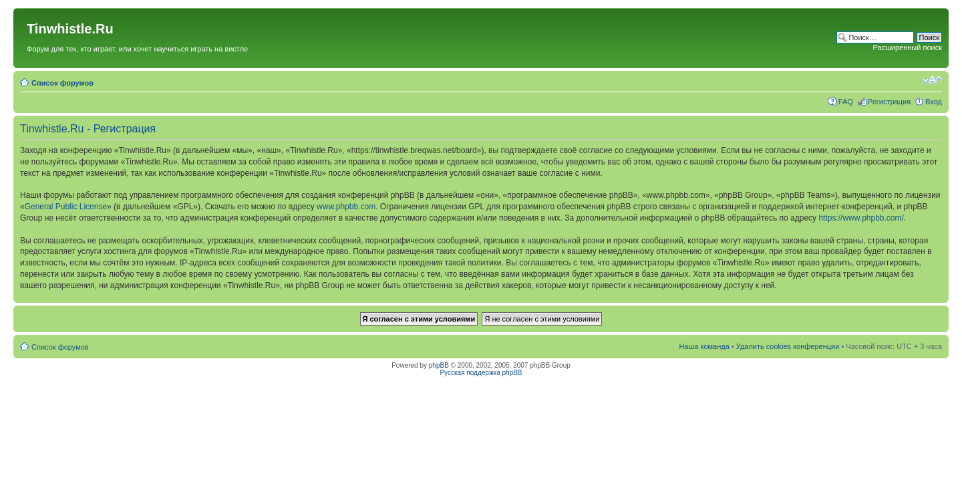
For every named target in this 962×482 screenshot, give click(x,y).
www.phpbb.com (346, 206)
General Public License (66, 206)
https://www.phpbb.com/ (860, 218)
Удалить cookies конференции (788, 346)
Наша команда (704, 346)
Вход (933, 102)
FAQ (845, 102)
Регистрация (889, 102)
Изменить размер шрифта (932, 80)
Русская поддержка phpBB (481, 372)
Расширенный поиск (907, 47)
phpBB (439, 365)
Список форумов (62, 83)
